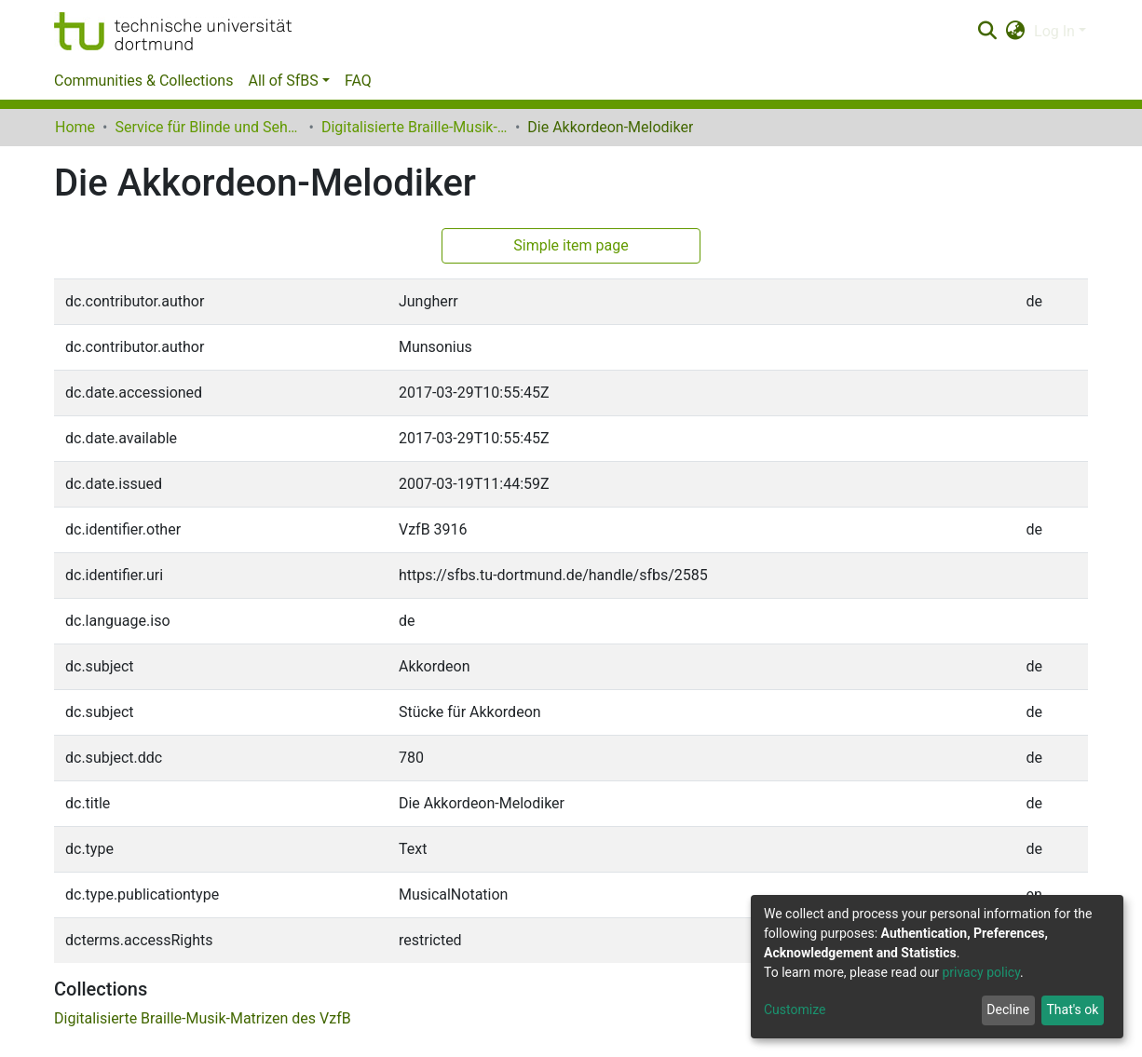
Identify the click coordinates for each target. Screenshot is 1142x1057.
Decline (1007, 1009)
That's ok (1072, 1009)
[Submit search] (987, 31)
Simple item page (571, 245)
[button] (1015, 31)
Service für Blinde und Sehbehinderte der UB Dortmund (208, 127)
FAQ (358, 80)
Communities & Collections (143, 80)
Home (75, 127)
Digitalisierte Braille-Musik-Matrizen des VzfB (414, 127)
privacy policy (981, 972)
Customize (794, 1009)
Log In (1054, 31)
